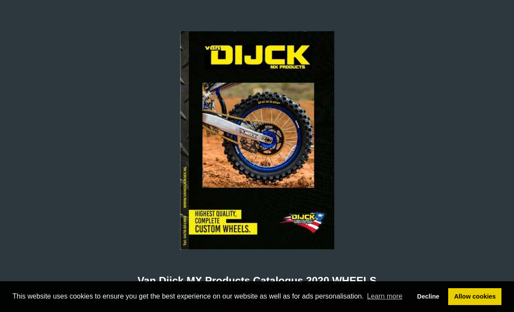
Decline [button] (428, 296)
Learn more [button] (385, 296)
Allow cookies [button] (475, 296)
